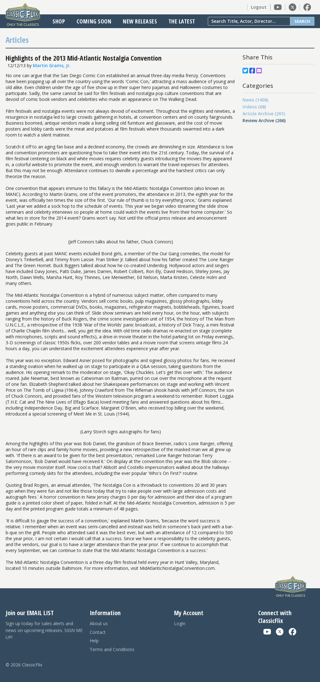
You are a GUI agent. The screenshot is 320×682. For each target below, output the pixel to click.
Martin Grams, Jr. (52, 65)
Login (179, 623)
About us (99, 623)
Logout (259, 7)
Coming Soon (94, 21)
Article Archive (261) (263, 114)
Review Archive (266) (264, 120)
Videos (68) (254, 107)
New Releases (140, 21)
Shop (58, 21)
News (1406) (255, 100)
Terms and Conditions (112, 649)
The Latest (181, 21)
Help (94, 641)
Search (302, 21)
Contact (98, 632)
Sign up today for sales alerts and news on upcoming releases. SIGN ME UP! (44, 630)
